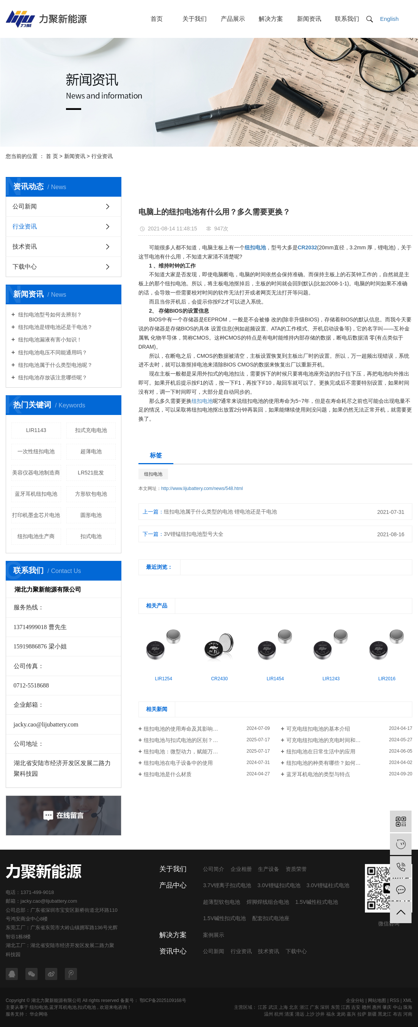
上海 (283, 1007)
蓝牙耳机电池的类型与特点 (318, 774)
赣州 (366, 1007)
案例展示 (213, 935)
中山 (397, 1007)
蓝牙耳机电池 (63, 1007)
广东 (314, 1007)
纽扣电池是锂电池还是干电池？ (55, 327)
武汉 (273, 1007)
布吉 (397, 1014)
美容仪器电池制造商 (36, 473)
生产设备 (268, 869)
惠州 (376, 1007)
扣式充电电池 (91, 430)
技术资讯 (25, 246)
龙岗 (341, 1014)
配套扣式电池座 (270, 918)
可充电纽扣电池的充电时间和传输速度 (331, 740)
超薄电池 (91, 451)
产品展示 (233, 19)
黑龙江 (384, 1014)
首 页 (52, 156)
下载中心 (25, 266)
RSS (394, 1000)
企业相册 (241, 869)
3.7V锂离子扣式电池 (227, 885)
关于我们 (194, 19)
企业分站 (355, 1000)
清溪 (289, 1014)
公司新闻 (25, 206)
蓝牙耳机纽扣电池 (36, 494)
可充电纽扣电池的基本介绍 (318, 729)
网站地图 (377, 1000)
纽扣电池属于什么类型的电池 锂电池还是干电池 (220, 512)
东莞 (335, 1007)
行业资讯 (102, 156)
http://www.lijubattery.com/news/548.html (202, 488)
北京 (293, 1007)
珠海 (407, 1007)
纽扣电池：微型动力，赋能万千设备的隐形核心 (199, 751)
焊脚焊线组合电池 (268, 902)
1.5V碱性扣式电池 (224, 918)
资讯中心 (173, 951)
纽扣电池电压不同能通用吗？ (52, 352)
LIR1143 (36, 430)
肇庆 (386, 1007)
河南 (407, 1014)
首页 (157, 19)
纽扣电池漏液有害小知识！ (49, 340)
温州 (268, 1014)
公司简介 (213, 869)
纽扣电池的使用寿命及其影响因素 (183, 729)
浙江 (304, 1007)
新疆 (372, 1014)
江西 (345, 1007)
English (389, 19)
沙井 (320, 1014)
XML (407, 1000)
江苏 (262, 1007)
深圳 (324, 1007)
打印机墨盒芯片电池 (36, 515)
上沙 (309, 1014)
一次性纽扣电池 (36, 451)
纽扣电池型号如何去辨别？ (49, 315)
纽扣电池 (202, 401)
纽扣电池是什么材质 (168, 774)
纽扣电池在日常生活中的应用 (320, 751)
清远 (299, 1014)
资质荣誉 (296, 869)
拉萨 (361, 1014)
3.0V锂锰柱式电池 (327, 885)
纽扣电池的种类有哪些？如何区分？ (328, 763)
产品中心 (173, 885)
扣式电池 (91, 536)
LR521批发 (91, 473)
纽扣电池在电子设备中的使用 (178, 763)
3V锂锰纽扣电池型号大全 (193, 534)
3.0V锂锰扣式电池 (279, 885)
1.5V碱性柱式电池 (316, 902)
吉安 (355, 1007)
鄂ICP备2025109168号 (163, 1000)
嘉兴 (351, 1014)
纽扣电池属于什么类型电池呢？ (55, 365)
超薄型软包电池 (221, 902)
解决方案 (271, 19)
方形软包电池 (91, 494)
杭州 (278, 1014)
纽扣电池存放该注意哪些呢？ (52, 377)
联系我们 (347, 19)
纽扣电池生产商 (36, 536)
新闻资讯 (309, 19)
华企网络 (38, 1014)
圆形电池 (91, 515)
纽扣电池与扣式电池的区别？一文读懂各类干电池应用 (207, 740)
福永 (330, 1014)
